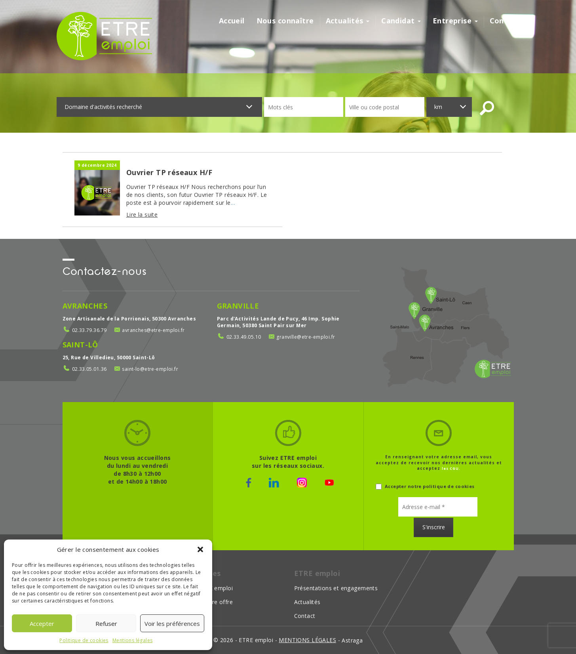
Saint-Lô (80, 344)
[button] (200, 549)
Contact (505, 20)
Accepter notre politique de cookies (425, 486)
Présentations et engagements (336, 588)
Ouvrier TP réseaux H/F (169, 172)
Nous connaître (285, 20)
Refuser (106, 623)
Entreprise (455, 20)
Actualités (348, 20)
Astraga (352, 640)
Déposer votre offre (205, 602)
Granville (238, 306)
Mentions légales (132, 640)
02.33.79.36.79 (89, 330)
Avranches (85, 306)
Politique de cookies (83, 640)
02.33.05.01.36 (89, 369)
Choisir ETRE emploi (205, 588)
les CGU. (451, 468)
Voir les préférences (172, 623)
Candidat (401, 20)
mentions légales (307, 640)
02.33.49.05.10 (243, 337)
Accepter (42, 623)
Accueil (232, 20)
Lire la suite (142, 214)
